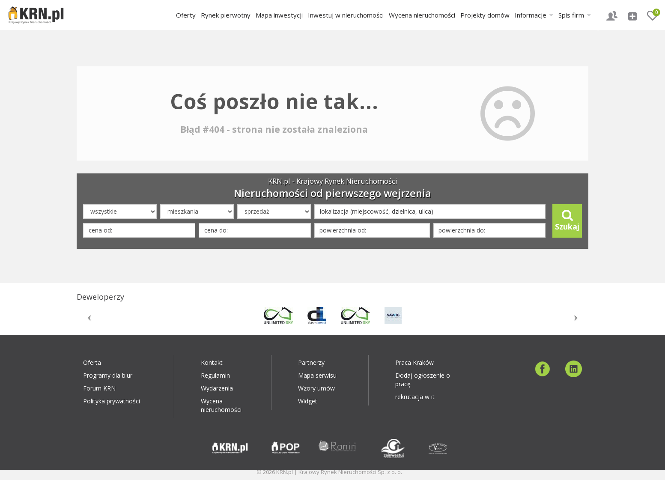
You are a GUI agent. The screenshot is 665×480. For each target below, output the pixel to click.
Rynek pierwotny (225, 15)
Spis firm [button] (574, 15)
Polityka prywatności (111, 401)
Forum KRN (99, 388)
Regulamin (215, 375)
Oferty (186, 15)
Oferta (92, 362)
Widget (307, 401)
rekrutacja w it (415, 397)
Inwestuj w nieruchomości (346, 15)
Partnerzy (311, 362)
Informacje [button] (534, 15)
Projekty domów (485, 15)
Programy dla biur (107, 375)
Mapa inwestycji (279, 15)
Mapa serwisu (317, 375)
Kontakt (212, 362)
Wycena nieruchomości (422, 15)
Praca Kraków (414, 362)
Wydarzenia (217, 388)
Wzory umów (316, 388)
